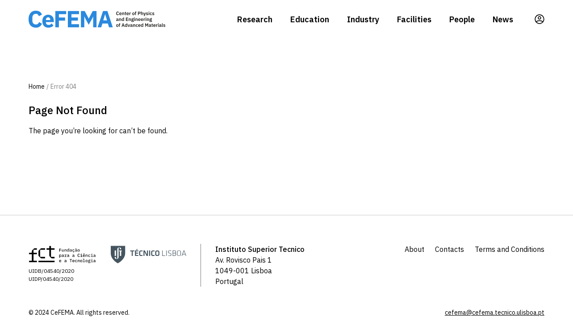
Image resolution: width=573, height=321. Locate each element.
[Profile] (539, 19)
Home (37, 86)
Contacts (449, 249)
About (414, 249)
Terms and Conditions (509, 249)
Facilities (414, 19)
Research (254, 19)
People (462, 19)
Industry (363, 19)
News (503, 19)
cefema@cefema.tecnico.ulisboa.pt (494, 313)
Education (309, 19)
